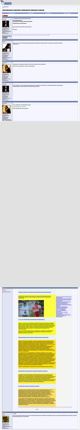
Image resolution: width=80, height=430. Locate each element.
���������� (31, 13)
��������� (48, 13)
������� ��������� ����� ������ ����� (32, 371)
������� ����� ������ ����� (28, 386)
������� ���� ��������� (63, 314)
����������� (12, 13)
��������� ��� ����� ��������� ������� (33, 337)
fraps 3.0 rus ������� (60, 309)
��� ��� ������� (61, 308)
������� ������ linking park (62, 303)
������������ (67, 13)
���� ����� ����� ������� (64, 298)
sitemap (37, 409)
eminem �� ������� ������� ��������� (31, 319)
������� (5, 6)
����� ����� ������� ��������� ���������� (34, 292)
